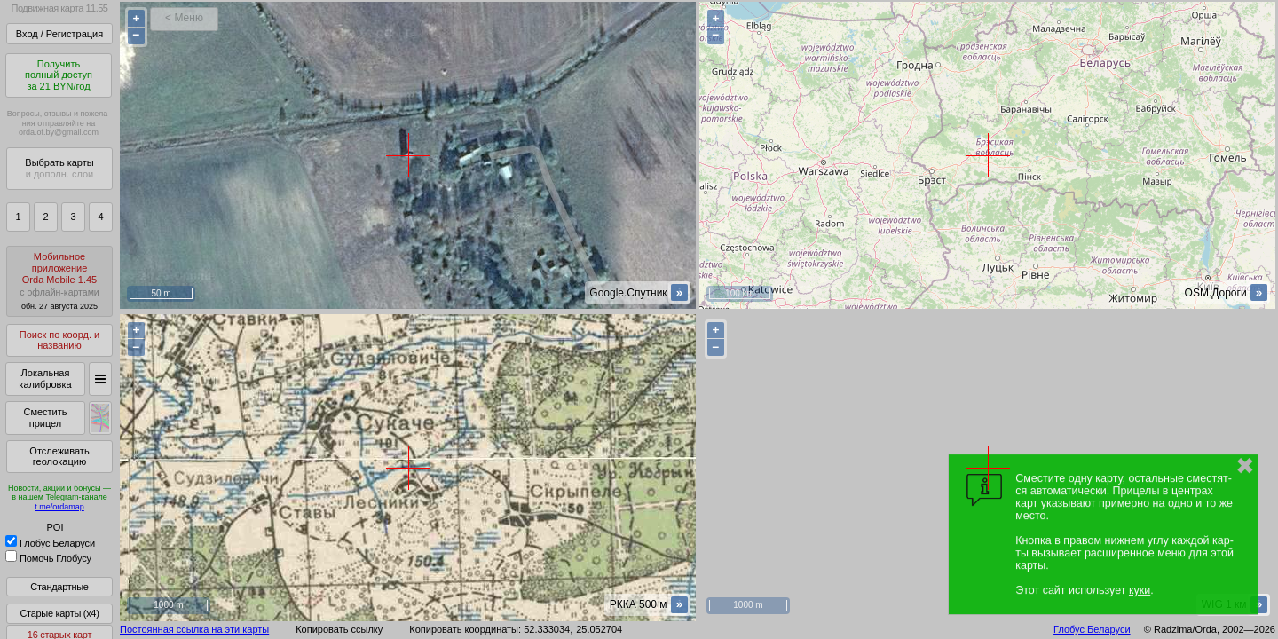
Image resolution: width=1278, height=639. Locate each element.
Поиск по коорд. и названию (59, 340)
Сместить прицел (45, 417)
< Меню (184, 18)
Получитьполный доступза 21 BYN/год (58, 75)
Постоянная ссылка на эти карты (194, 629)
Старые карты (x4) (59, 613)
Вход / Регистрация (59, 33)
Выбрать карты (59, 168)
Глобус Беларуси (50, 543)
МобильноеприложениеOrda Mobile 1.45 (59, 281)
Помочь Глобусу (48, 558)
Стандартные (59, 586)
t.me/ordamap (59, 506)
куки (1139, 590)
